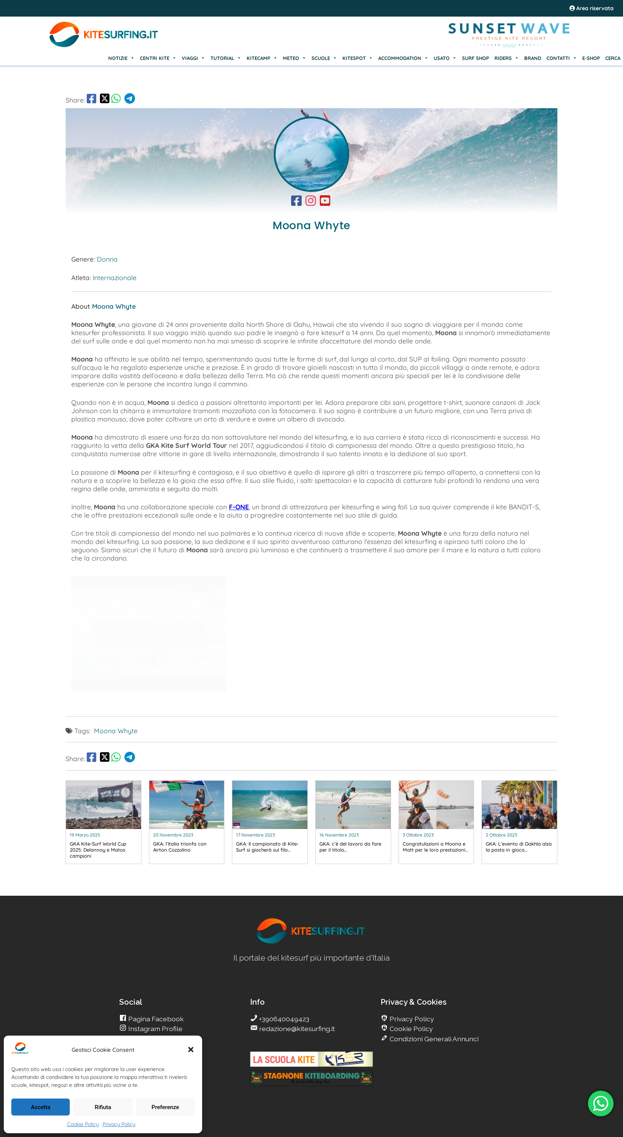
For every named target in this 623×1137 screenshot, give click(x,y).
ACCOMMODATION (403, 58)
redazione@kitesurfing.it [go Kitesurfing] (296, 1029)
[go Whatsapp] (116, 100)
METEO (294, 58)
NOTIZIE (121, 58)
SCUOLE (324, 58)
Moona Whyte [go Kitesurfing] (116, 730)
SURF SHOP (475, 58)
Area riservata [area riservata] (591, 8)
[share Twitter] (104, 100)
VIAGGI (193, 58)
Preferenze (165, 1107)
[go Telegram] (129, 100)
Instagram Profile (155, 1029)
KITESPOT (357, 58)
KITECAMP (262, 58)
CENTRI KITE (158, 58)
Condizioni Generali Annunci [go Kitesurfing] (433, 1039)
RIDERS (506, 58)
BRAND (532, 58)
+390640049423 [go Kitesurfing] (283, 1019)
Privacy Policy (119, 1124)
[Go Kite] (104, 46)
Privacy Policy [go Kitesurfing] (411, 1019)
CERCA (612, 58)
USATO (445, 58)
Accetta (41, 1107)
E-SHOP (591, 58)
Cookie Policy (83, 1124)
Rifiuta (103, 1107)
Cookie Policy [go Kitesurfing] (410, 1029)
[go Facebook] (91, 100)
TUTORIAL (225, 58)
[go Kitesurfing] (298, 202)
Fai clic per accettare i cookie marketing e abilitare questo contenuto (149, 634)
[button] (191, 1049)
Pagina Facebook (155, 1019)
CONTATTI (561, 58)
